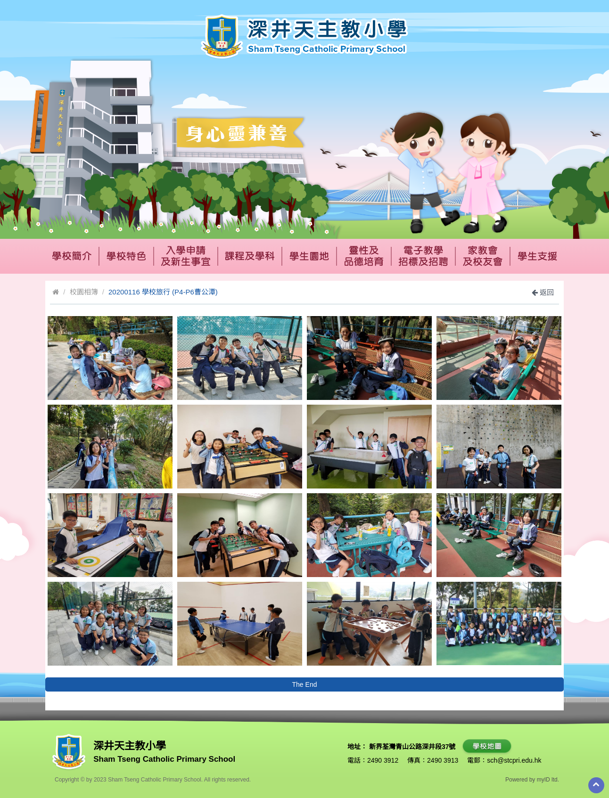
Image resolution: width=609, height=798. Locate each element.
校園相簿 (84, 292)
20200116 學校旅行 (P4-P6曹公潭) (163, 292)
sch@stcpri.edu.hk (514, 760)
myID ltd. (548, 779)
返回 (543, 292)
